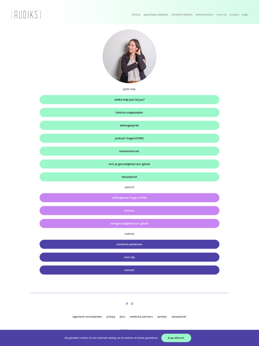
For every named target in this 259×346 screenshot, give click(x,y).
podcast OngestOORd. (129, 138)
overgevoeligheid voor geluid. (129, 223)
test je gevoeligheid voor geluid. (129, 164)
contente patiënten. (129, 244)
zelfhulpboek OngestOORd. (129, 198)
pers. (123, 316)
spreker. (162, 316)
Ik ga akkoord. (176, 337)
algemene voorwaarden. (87, 316)
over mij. (222, 14)
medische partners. (141, 316)
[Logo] (26, 15)
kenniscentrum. (205, 14)
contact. (234, 14)
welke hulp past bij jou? (129, 99)
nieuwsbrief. (130, 177)
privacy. (111, 316)
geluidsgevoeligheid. (156, 14)
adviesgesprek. (129, 125)
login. (245, 14)
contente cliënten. (182, 14)
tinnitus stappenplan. (129, 112)
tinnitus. (136, 14)
